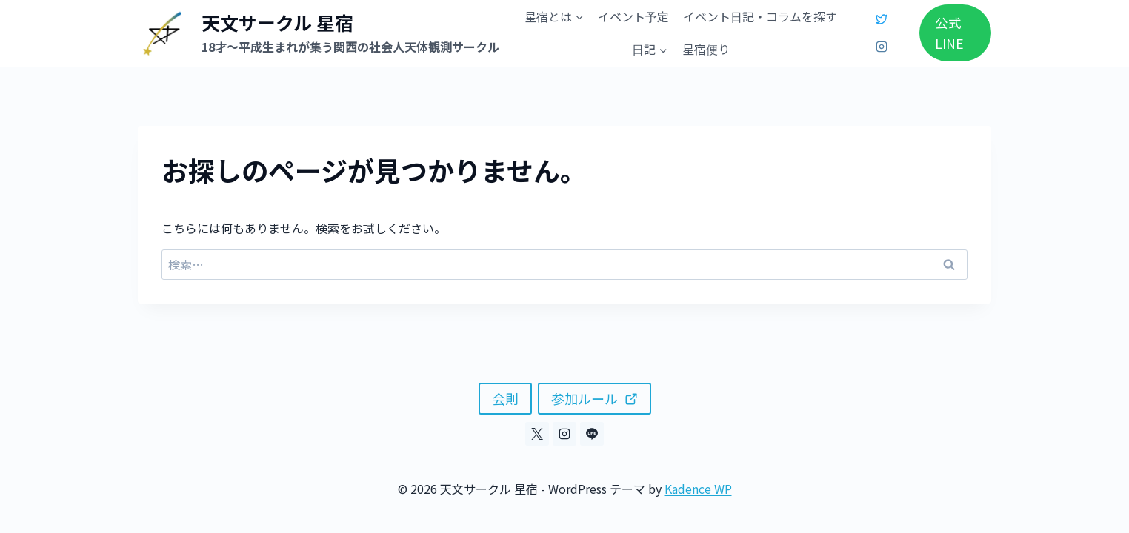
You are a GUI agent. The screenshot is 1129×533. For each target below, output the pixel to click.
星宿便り (706, 49)
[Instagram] (881, 46)
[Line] (592, 434)
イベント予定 (633, 16)
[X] (881, 19)
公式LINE (949, 33)
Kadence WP (698, 488)
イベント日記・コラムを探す (760, 16)
